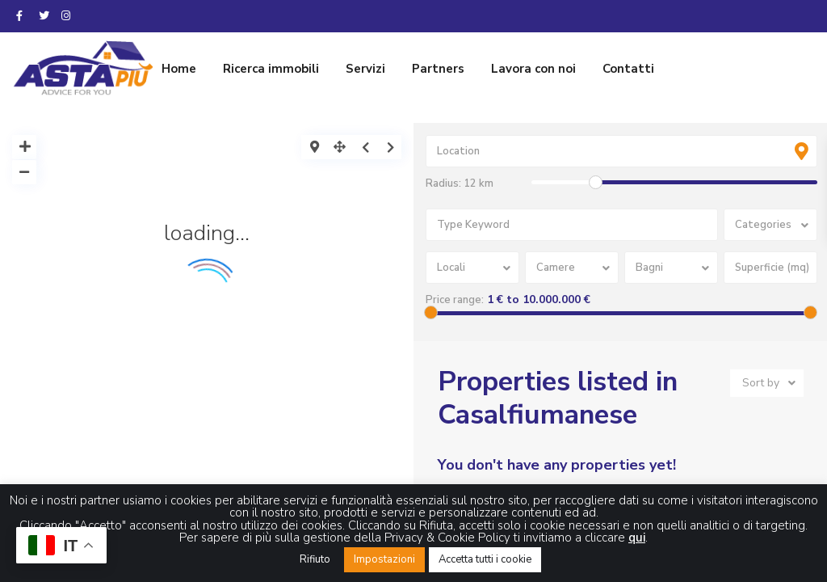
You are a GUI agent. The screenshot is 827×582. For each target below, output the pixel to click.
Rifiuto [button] (315, 559)
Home (179, 69)
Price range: (455, 300)
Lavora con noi (533, 69)
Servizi (365, 69)
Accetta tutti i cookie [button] (485, 559)
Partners (438, 69)
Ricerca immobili (271, 69)
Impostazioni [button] (384, 559)
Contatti (628, 69)
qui (636, 537)
